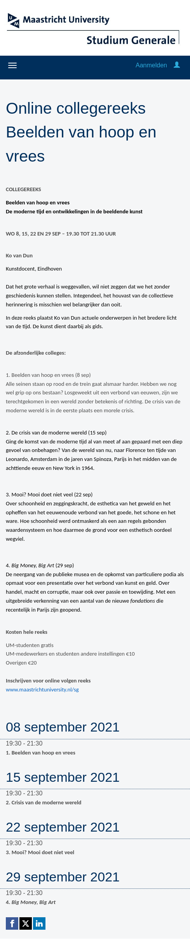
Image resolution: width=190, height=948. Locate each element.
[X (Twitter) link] (25, 923)
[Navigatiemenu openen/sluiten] (12, 65)
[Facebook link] (12, 923)
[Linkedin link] (39, 923)
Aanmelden (151, 65)
